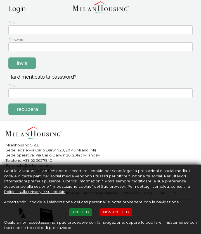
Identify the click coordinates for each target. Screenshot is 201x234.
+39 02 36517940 (37, 160)
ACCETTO (80, 212)
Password (16, 39)
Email (12, 85)
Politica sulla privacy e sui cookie (34, 191)
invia (22, 63)
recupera (27, 109)
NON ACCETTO (116, 212)
